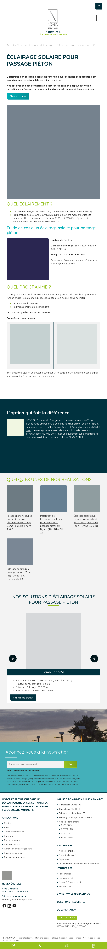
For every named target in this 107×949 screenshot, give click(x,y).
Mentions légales (42, 938)
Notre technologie (68, 855)
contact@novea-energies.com (17, 899)
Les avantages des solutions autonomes (79, 863)
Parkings (8, 836)
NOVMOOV (48, 433)
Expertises (64, 859)
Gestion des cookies (11, 940)
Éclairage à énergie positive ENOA (75, 817)
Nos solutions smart (69, 821)
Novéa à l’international (70, 882)
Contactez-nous (67, 918)
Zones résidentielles (14, 831)
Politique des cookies (91, 938)
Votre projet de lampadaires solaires (36, 45)
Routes (7, 823)
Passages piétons (13, 853)
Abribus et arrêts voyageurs (18, 848)
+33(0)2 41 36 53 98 (16, 896)
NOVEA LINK (67, 829)
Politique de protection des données (66, 938)
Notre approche (67, 850)
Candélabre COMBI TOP (70, 804)
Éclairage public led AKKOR (72, 813)
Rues (6, 827)
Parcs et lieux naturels (14, 857)
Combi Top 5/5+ (53, 672)
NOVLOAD (66, 833)
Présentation (65, 873)
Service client (65, 886)
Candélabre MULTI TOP (70, 809)
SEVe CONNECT (68, 837)
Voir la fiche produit (23, 697)
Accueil (10, 45)
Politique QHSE (66, 878)
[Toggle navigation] (93, 18)
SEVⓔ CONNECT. (78, 437)
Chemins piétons (12, 844)
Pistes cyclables (12, 840)
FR (99, 6)
